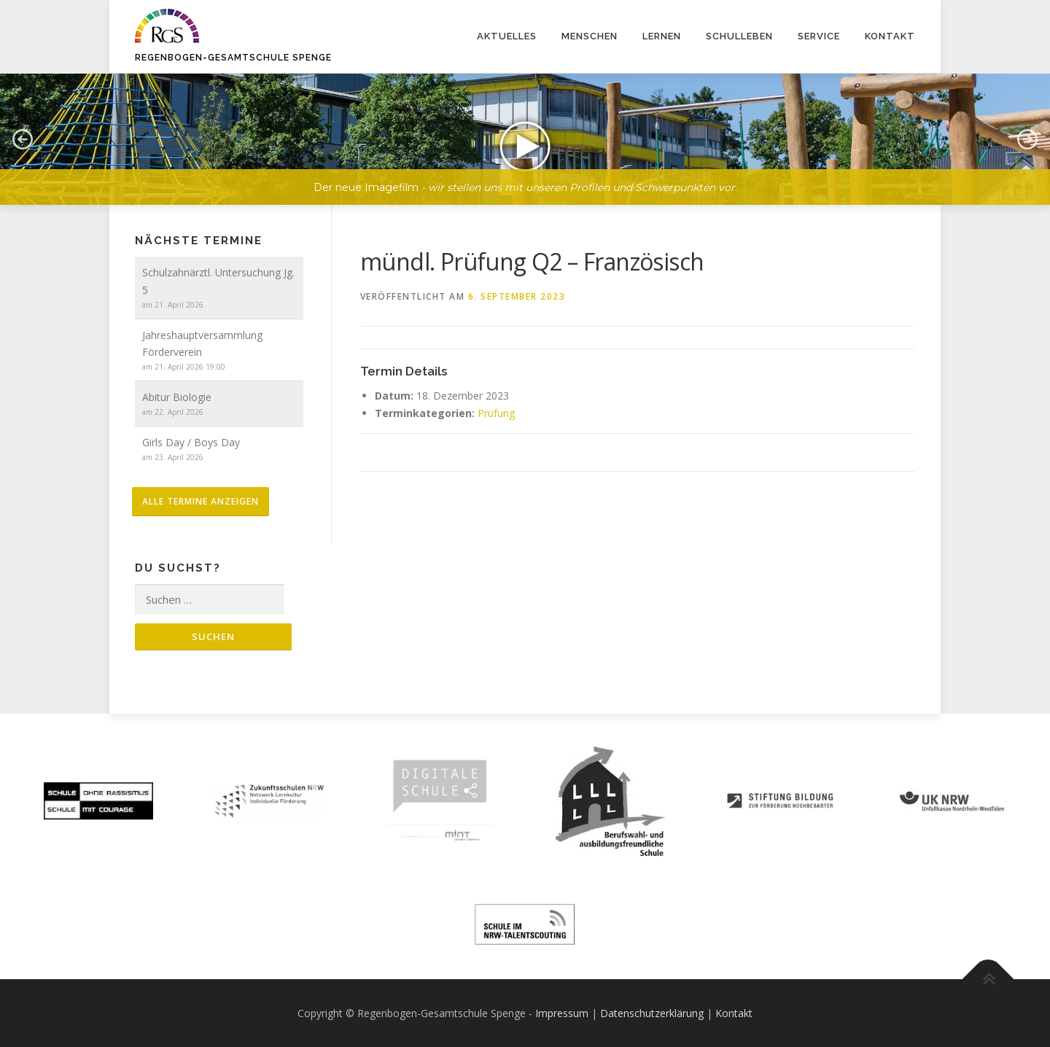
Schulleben (739, 36)
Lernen (661, 36)
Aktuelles (507, 36)
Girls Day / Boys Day (191, 442)
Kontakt (890, 36)
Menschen (589, 36)
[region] (525, 128)
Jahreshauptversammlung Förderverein (202, 343)
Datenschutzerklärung (652, 1013)
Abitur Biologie (176, 397)
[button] (525, 139)
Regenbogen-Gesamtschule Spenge (233, 57)
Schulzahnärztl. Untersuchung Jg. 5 (218, 281)
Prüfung (496, 413)
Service (819, 36)
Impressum (561, 1013)
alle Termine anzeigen (200, 501)
